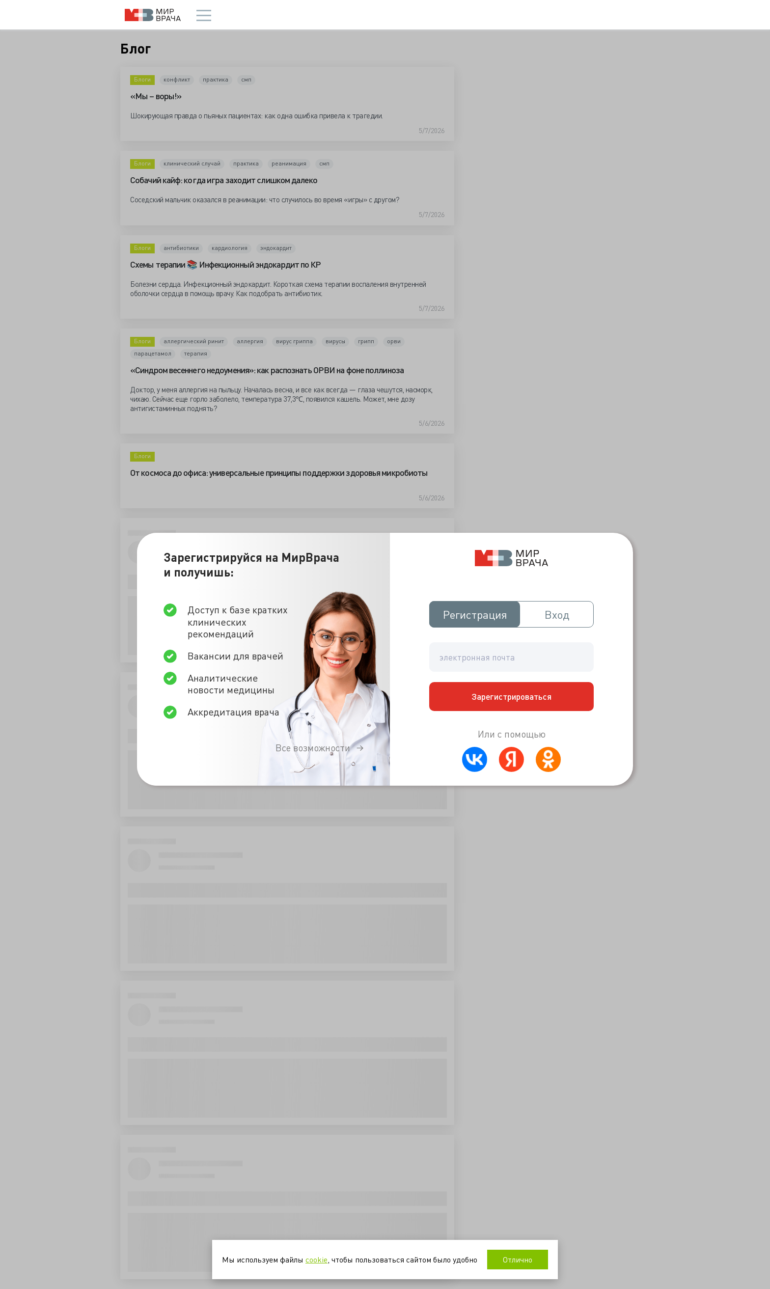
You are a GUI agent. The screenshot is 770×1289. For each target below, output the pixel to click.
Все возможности (312, 747)
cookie (316, 1259)
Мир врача (153, 15)
